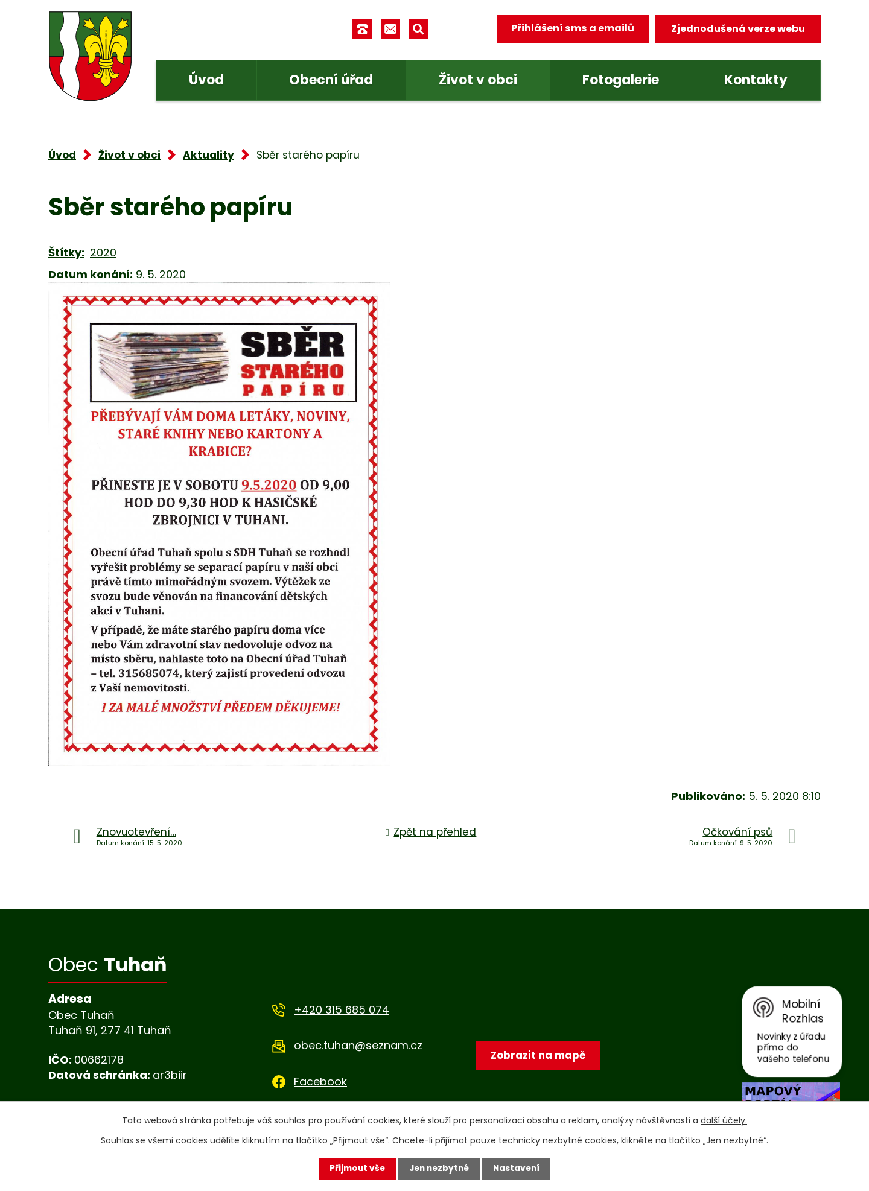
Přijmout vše (354, 1169)
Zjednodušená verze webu (738, 29)
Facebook (320, 1081)
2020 (103, 252)
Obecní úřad (331, 80)
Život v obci (478, 80)
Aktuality (208, 155)
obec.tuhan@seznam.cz (358, 1045)
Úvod (206, 80)
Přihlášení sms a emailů (571, 29)
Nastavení (519, 1169)
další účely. (724, 1120)
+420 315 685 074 (341, 1009)
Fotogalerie (620, 80)
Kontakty (756, 80)
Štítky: (66, 252)
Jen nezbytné (439, 1169)
